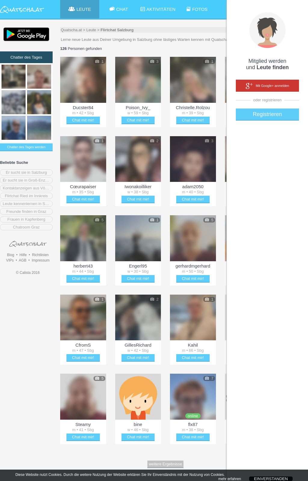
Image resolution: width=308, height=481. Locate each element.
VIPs (10, 260)
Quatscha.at (71, 30)
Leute (91, 30)
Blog (10, 255)
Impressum (40, 260)
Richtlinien (40, 255)
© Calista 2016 (28, 273)
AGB (22, 260)
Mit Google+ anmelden (267, 86)
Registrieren (267, 114)
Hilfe (23, 255)
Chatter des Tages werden (26, 147)
